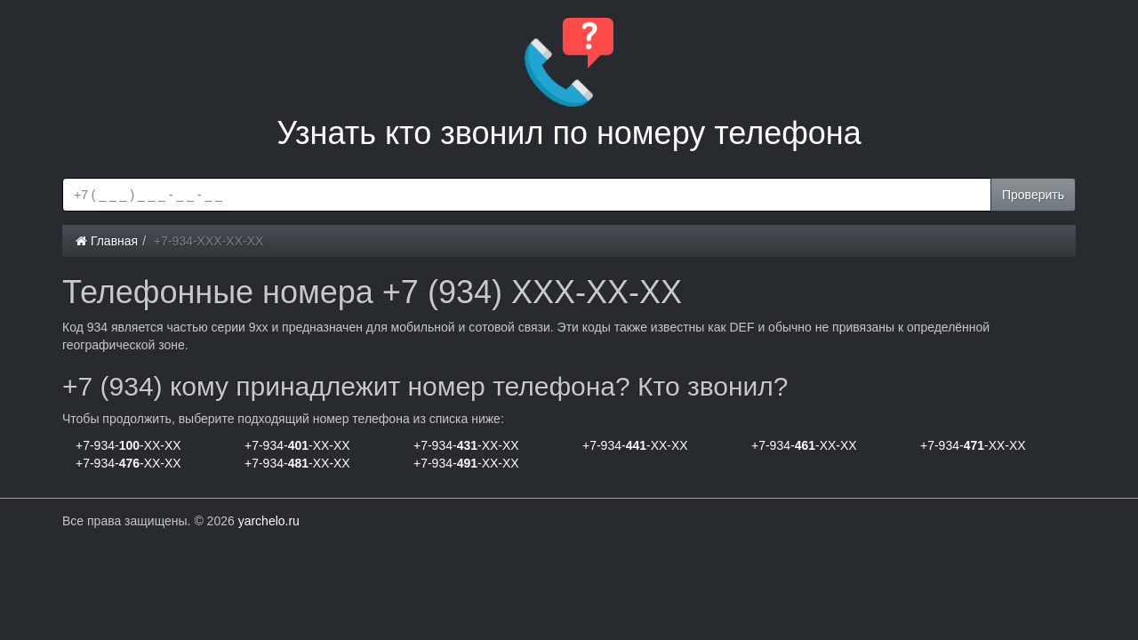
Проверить (1033, 195)
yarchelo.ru (269, 521)
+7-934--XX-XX (128, 445)
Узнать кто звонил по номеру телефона (569, 84)
